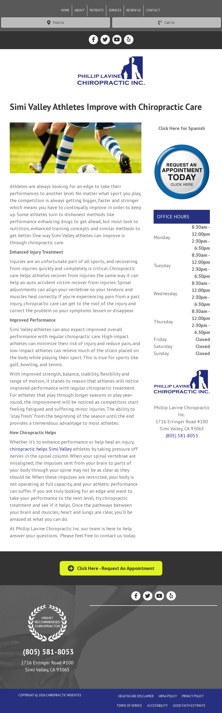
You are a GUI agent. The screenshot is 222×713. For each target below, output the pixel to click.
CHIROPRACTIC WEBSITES (63, 695)
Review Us (133, 10)
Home (65, 10)
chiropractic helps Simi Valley (41, 449)
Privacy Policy (193, 696)
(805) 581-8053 (182, 435)
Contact (153, 10)
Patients (97, 10)
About (79, 10)
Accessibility (157, 706)
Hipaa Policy (168, 696)
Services (115, 10)
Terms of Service (129, 706)
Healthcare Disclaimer (136, 696)
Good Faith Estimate (189, 706)
